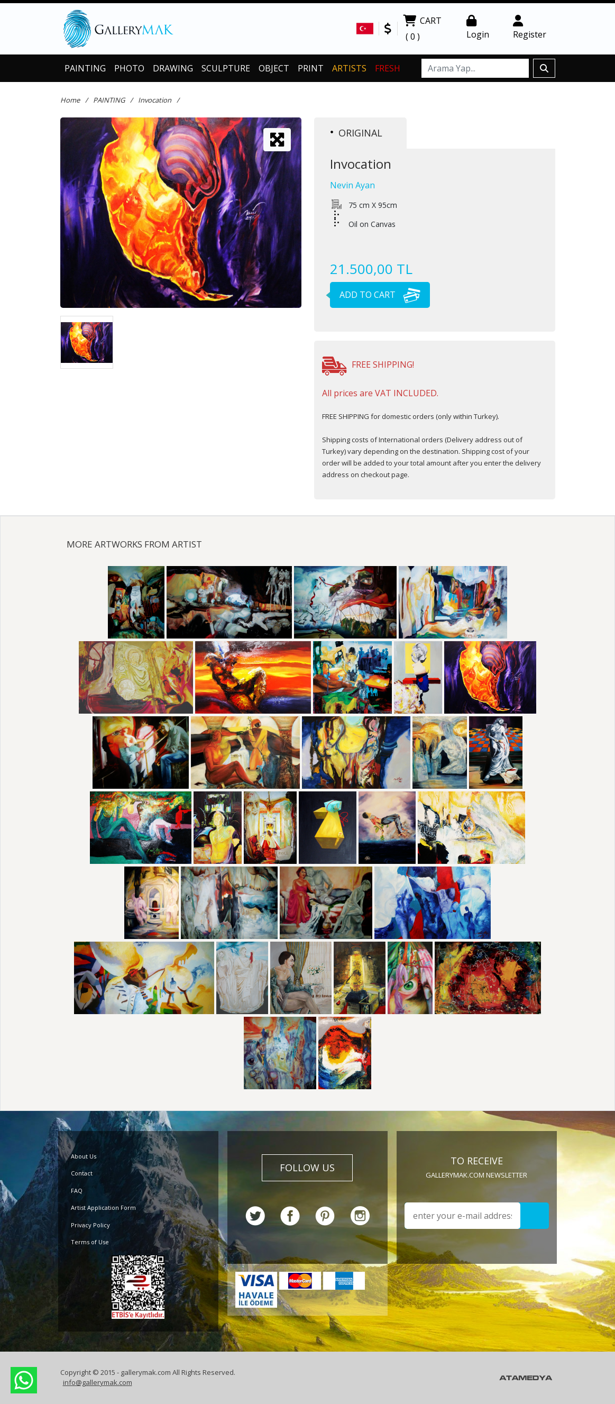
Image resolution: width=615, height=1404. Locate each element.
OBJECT (274, 68)
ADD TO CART (375, 294)
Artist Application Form (103, 1207)
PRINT (311, 68)
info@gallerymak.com (97, 1382)
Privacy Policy (90, 1225)
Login (477, 27)
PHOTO (129, 68)
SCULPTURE (225, 68)
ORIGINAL (356, 132)
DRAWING (173, 68)
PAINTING (85, 68)
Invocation (154, 100)
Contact (82, 1173)
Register (529, 27)
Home (70, 100)
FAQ (76, 1191)
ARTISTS (349, 68)
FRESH (387, 68)
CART (422, 29)
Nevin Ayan (352, 185)
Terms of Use (90, 1242)
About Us (83, 1156)
